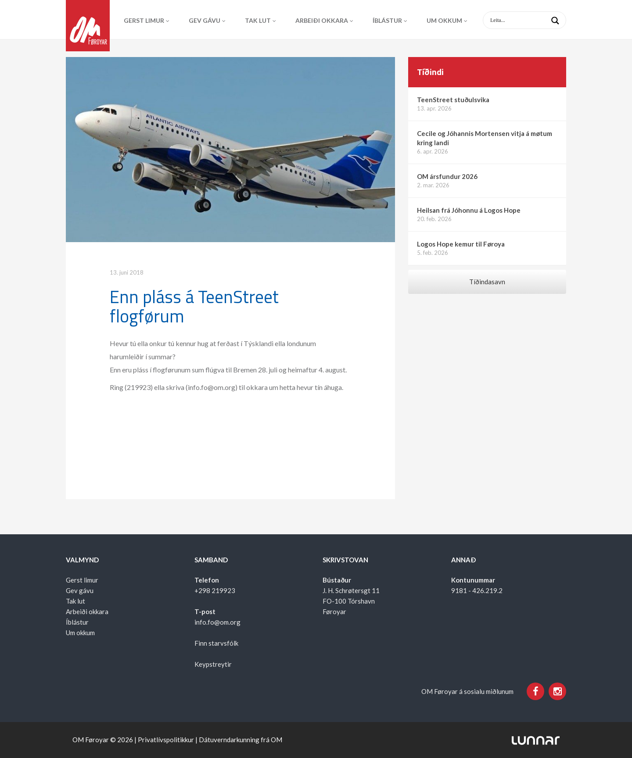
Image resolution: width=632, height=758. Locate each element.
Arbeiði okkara (321, 20)
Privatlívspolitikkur (166, 740)
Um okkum (444, 20)
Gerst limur (144, 20)
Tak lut (258, 20)
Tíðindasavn (487, 282)
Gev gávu (204, 20)
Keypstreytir (213, 664)
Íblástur (387, 20)
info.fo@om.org (217, 622)
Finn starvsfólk (216, 643)
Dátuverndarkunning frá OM (240, 740)
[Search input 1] (531, 20)
